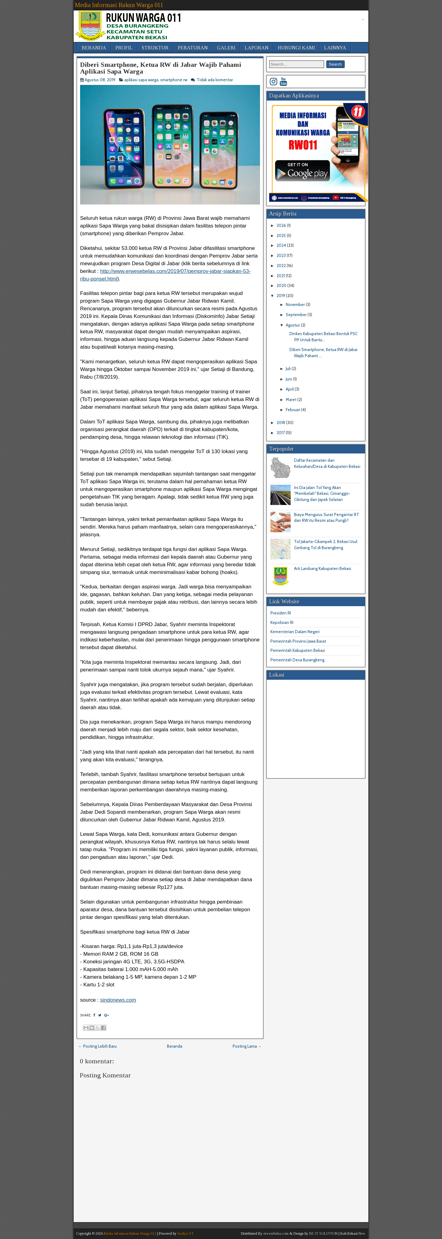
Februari (293, 409)
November (296, 304)
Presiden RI (280, 612)
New (362, 1233)
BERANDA (94, 47)
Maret (291, 399)
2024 (282, 245)
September (297, 314)
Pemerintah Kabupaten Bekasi (297, 650)
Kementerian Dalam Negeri (295, 631)
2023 (282, 255)
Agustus (293, 325)
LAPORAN (257, 47)
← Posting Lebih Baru (97, 1046)
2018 (281, 422)
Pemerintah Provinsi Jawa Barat (298, 641)
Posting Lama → (247, 1046)
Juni (289, 379)
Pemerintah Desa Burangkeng (297, 659)
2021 (281, 275)
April (290, 389)
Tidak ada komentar (215, 79)
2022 (282, 265)
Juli (289, 368)
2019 (281, 295)
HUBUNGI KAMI (296, 47)
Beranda (174, 1046)
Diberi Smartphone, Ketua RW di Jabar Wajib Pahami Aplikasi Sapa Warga (160, 68)
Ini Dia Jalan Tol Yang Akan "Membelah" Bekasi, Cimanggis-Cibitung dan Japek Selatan (322, 493)
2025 (282, 235)
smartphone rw (173, 79)
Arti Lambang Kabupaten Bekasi (322, 568)
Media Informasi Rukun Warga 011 (119, 5)
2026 (282, 225)
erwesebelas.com (276, 1233)
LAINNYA (335, 47)
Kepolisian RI (281, 622)
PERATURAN (193, 47)
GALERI (226, 47)
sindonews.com (118, 1000)
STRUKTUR (155, 47)
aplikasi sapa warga (141, 79)
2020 (282, 285)
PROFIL (124, 47)
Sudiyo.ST (185, 1233)
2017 (281, 432)
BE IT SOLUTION (323, 1233)
